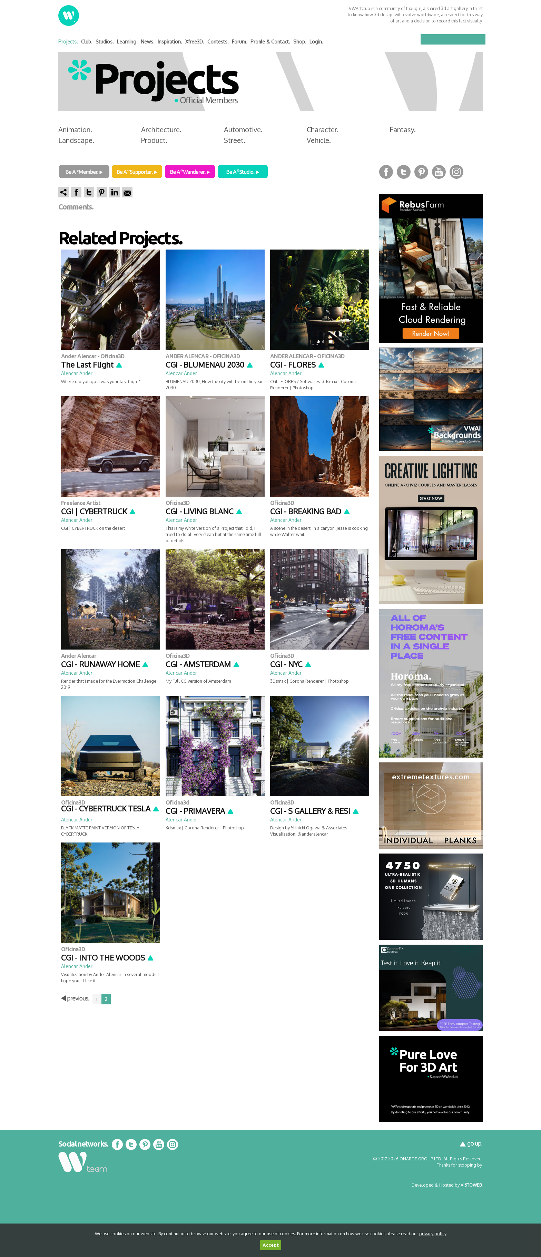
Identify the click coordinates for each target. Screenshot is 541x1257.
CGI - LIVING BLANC (204, 511)
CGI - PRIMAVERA (200, 811)
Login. (316, 42)
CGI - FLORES (297, 364)
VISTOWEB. (472, 1185)
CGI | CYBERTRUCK (98, 511)
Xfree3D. (194, 42)
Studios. (105, 42)
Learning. (127, 42)
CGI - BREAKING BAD (310, 511)
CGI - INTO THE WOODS (107, 957)
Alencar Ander (76, 373)
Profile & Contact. (270, 42)
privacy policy (432, 1233)
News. (148, 42)
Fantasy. (403, 129)
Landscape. (76, 140)
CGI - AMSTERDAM (203, 664)
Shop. (299, 42)
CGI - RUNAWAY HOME (105, 664)
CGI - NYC (291, 664)
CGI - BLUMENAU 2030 (210, 364)
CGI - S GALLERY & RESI (315, 811)
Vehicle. (319, 140)
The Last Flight (92, 364)
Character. (322, 129)
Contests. (218, 42)
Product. (154, 140)
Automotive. (243, 129)
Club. (86, 42)
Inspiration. (170, 42)
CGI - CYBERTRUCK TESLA (110, 808)
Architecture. (161, 129)
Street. (234, 140)
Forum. (239, 42)
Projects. (68, 42)
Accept (271, 1245)
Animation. (75, 129)
